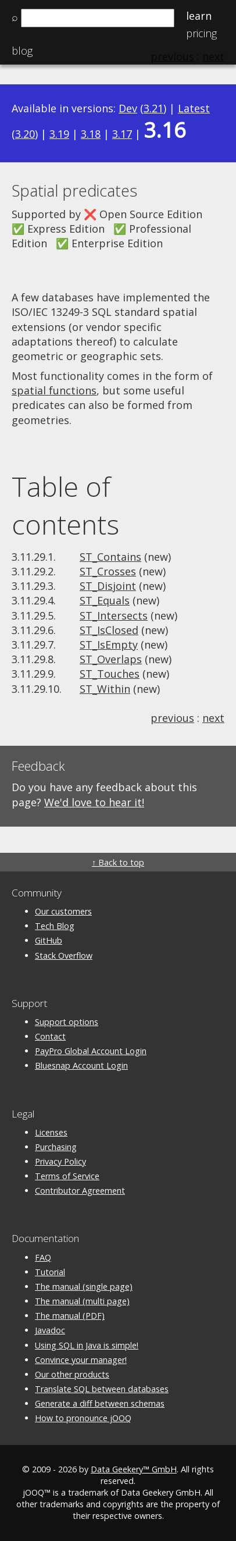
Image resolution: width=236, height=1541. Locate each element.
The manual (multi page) (82, 1301)
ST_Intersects (114, 615)
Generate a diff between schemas (100, 1403)
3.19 (59, 134)
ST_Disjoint (108, 586)
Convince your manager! (81, 1359)
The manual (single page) (84, 1286)
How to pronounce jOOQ (83, 1417)
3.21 (153, 108)
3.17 (122, 134)
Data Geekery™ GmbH (134, 1469)
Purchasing (56, 1146)
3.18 (91, 134)
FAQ (43, 1257)
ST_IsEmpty (109, 645)
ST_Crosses (108, 571)
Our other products (72, 1374)
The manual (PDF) (70, 1315)
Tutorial (50, 1271)
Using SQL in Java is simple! (86, 1345)
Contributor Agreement (80, 1190)
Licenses (51, 1132)
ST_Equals (105, 600)
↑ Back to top (118, 862)
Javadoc (50, 1330)
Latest (194, 108)
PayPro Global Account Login (90, 1050)
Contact (50, 1036)
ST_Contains (110, 557)
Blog (22, 51)
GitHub (48, 940)
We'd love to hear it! (94, 802)
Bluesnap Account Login (81, 1065)
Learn (199, 16)
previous (172, 718)
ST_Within (105, 689)
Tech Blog (54, 925)
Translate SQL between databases (102, 1388)
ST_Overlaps (111, 659)
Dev (128, 108)
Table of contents (65, 505)
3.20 (25, 134)
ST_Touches (110, 674)
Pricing (201, 33)
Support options (66, 1021)
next (213, 718)
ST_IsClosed (109, 630)
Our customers (63, 911)
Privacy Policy (60, 1161)
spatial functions (54, 390)
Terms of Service (67, 1175)
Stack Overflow (63, 955)
